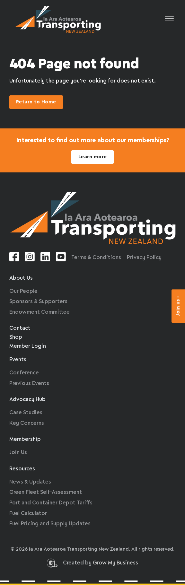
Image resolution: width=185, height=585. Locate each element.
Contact (20, 328)
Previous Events (29, 383)
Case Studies (25, 412)
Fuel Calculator (28, 513)
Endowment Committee (39, 312)
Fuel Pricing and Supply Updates (50, 523)
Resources (22, 469)
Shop (15, 337)
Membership (25, 439)
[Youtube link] (61, 258)
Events (17, 359)
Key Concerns (26, 423)
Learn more (92, 157)
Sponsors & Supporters (38, 301)
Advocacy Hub (27, 399)
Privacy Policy (144, 257)
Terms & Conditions (96, 257)
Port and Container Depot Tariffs (50, 503)
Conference (24, 373)
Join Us (18, 452)
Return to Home (36, 102)
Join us (178, 306)
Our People (23, 291)
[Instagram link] (30, 258)
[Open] (169, 19)
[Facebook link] (14, 258)
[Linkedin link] (45, 258)
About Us (21, 278)
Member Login (27, 346)
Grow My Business (115, 564)
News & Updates (30, 482)
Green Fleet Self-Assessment (45, 492)
